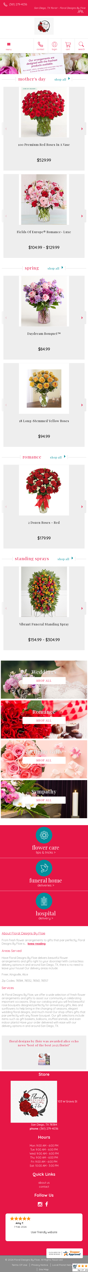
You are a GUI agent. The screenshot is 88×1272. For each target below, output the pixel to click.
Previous (5, 128)
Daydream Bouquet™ (44, 334)
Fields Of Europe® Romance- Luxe (44, 232)
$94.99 (44, 436)
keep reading (37, 943)
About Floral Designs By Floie (23, 933)
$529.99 (44, 160)
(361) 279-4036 (18, 4)
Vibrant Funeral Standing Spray (44, 624)
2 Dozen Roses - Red (44, 522)
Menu (9, 49)
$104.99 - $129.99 (44, 247)
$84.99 (44, 349)
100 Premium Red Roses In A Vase (44, 145)
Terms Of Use (19, 1264)
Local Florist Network (64, 1264)
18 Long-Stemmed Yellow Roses (44, 421)
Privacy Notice (39, 1264)
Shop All (60, 79)
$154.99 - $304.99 (44, 639)
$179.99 (44, 538)
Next (82, 128)
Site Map (44, 1269)
